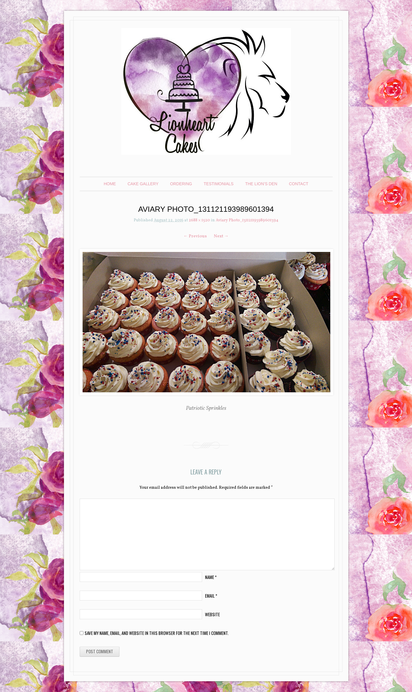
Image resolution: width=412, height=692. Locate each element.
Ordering (181, 183)
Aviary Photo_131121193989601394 (247, 220)
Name (211, 577)
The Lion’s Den (261, 183)
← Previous (195, 236)
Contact (298, 183)
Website (212, 614)
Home (110, 183)
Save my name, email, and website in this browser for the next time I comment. (157, 633)
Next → (221, 236)
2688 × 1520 (199, 220)
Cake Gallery (143, 183)
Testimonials (219, 183)
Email (211, 595)
